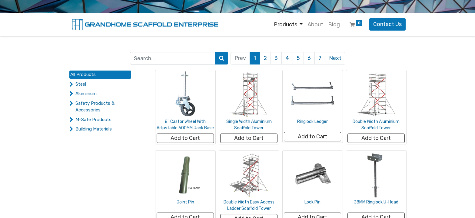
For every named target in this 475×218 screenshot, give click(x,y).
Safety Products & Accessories (95, 107)
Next (335, 58)
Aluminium (86, 93)
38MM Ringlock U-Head (376, 202)
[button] (185, 138)
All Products (83, 74)
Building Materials (93, 129)
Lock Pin (312, 202)
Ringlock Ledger (312, 121)
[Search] (221, 58)
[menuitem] (315, 24)
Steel (80, 84)
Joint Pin (185, 202)
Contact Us (387, 24)
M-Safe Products (93, 119)
